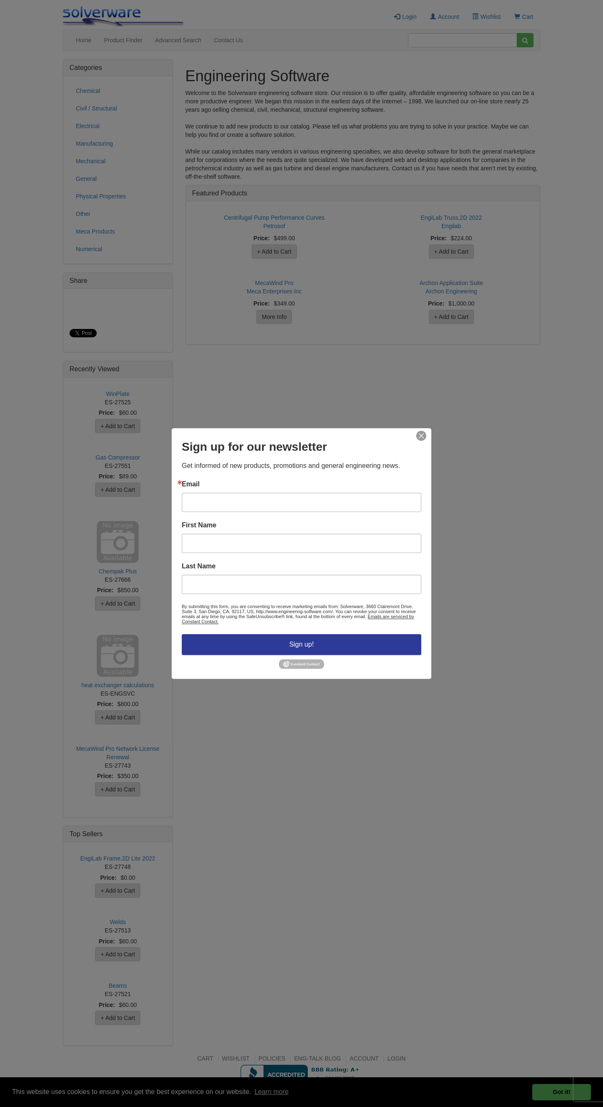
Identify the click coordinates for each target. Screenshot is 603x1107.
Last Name (199, 566)
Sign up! (301, 644)
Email (191, 484)
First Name (199, 525)
